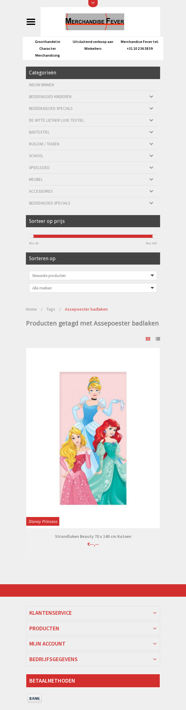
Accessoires (40, 191)
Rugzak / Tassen (44, 144)
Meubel (36, 179)
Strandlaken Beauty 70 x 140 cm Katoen (93, 536)
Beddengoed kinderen (50, 96)
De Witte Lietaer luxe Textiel (56, 120)
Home (31, 309)
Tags (50, 309)
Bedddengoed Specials (50, 108)
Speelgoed (39, 167)
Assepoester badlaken (86, 309)
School (36, 155)
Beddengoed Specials (49, 203)
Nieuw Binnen (41, 84)
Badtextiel (39, 132)
